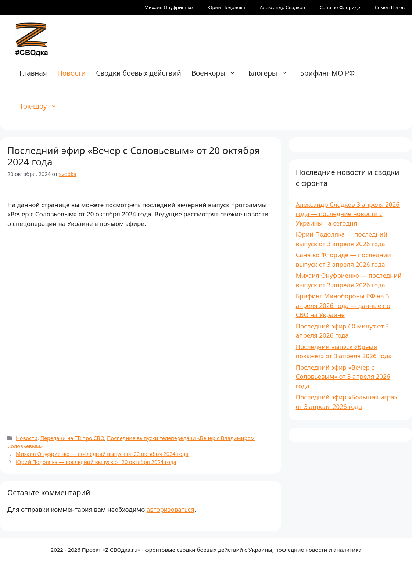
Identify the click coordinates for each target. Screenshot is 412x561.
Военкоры (217, 73)
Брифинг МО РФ (327, 73)
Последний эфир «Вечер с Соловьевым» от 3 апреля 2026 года (343, 376)
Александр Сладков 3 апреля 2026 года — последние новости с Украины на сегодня (348, 213)
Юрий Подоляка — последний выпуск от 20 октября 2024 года (96, 461)
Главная (33, 73)
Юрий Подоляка (226, 7)
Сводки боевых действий (138, 73)
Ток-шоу (42, 106)
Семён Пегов (390, 7)
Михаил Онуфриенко (168, 7)
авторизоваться (170, 509)
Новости (71, 73)
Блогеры (271, 73)
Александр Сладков (282, 7)
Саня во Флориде (340, 7)
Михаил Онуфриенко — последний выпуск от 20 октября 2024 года (102, 453)
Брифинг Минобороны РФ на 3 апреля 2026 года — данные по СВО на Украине (343, 305)
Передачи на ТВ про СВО (72, 438)
